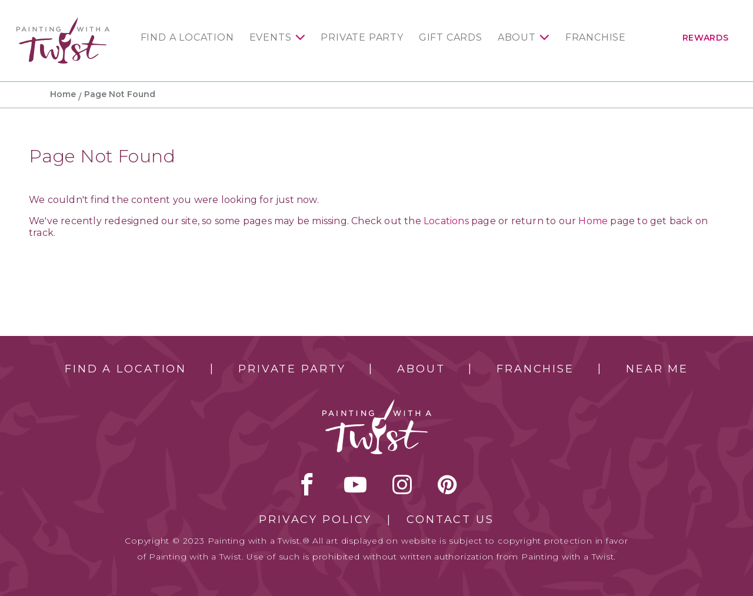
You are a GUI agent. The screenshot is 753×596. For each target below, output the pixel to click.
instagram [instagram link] (402, 484)
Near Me (657, 368)
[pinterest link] (447, 484)
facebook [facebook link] (307, 484)
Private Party (362, 37)
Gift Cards (450, 37)
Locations (446, 221)
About (517, 37)
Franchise (595, 37)
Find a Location (187, 37)
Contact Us (450, 519)
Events (270, 37)
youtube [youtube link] (355, 484)
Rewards (705, 37)
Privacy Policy (315, 519)
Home (63, 94)
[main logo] (62, 22)
